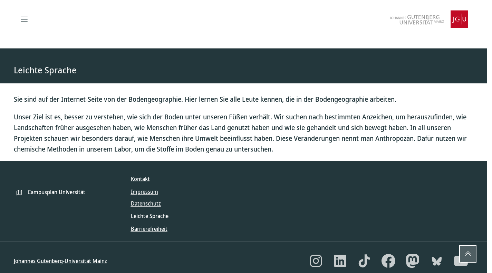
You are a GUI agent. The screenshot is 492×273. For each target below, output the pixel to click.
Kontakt (140, 179)
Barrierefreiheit (149, 229)
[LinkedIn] (340, 261)
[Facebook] (388, 261)
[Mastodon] (412, 261)
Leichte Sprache (149, 216)
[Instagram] (316, 261)
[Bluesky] (437, 261)
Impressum (144, 191)
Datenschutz (146, 203)
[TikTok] (364, 261)
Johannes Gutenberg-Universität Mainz (60, 261)
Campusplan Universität (56, 192)
